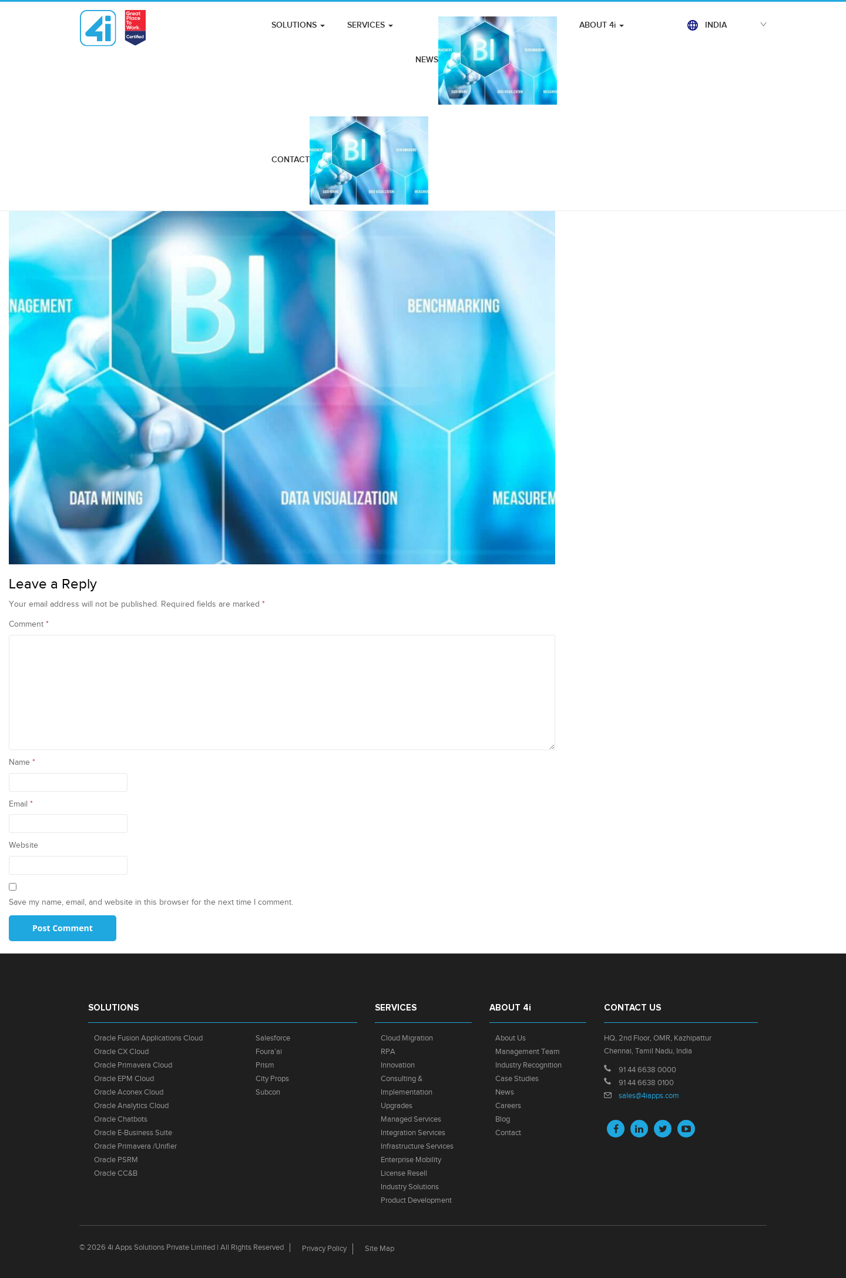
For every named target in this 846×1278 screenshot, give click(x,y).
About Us (510, 1038)
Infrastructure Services (417, 1146)
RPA (388, 1051)
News (504, 1092)
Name (22, 762)
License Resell (404, 1173)
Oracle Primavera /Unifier (135, 1146)
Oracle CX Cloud (121, 1051)
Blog (502, 1119)
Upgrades (396, 1105)
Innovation (398, 1065)
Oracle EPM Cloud (124, 1078)
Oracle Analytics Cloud (131, 1105)
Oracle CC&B (115, 1173)
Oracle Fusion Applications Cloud (148, 1038)
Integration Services (413, 1133)
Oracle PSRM (116, 1160)
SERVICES (370, 25)
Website (23, 845)
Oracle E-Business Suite (133, 1133)
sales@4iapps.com (649, 1095)
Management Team (527, 1051)
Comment (29, 624)
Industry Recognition (528, 1065)
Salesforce (273, 1038)
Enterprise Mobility (411, 1160)
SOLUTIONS (298, 25)
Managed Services (411, 1119)
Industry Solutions (410, 1187)
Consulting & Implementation (406, 1085)
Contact (508, 1133)
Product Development (416, 1200)
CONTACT (349, 160)
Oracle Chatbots (120, 1119)
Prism (265, 1065)
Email (21, 804)
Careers (508, 1105)
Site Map (379, 1248)
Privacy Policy (324, 1248)
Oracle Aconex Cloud (128, 1092)
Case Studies (517, 1078)
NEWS (486, 60)
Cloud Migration (407, 1038)
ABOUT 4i (601, 25)
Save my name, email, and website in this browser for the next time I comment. (151, 902)
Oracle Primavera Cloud (133, 1065)
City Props (272, 1078)
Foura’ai (269, 1051)
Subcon (268, 1092)
